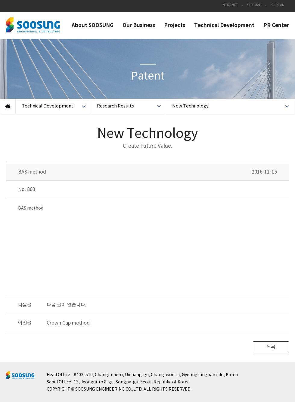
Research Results (115, 106)
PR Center (276, 25)
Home (7, 106)
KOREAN (277, 5)
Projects (174, 25)
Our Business (139, 25)
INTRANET (230, 5)
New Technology (190, 106)
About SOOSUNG (92, 25)
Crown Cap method (68, 323)
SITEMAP (254, 5)
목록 (270, 347)
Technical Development (224, 25)
